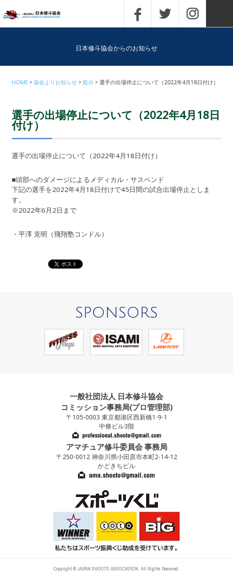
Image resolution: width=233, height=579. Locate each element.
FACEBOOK (137, 13)
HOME (20, 82)
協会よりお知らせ (55, 82)
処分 (88, 82)
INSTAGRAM (192, 13)
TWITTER (165, 13)
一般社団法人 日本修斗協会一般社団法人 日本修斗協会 (38, 15)
